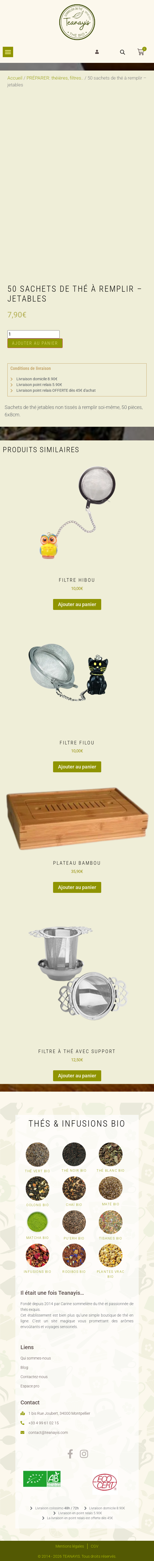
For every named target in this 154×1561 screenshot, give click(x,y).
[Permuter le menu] (8, 52)
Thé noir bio (74, 1171)
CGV (94, 1546)
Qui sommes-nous (36, 1358)
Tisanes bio (110, 1238)
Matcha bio (37, 1238)
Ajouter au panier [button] (77, 604)
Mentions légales (70, 1546)
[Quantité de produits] (33, 334)
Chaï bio (74, 1205)
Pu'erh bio (74, 1238)
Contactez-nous (34, 1377)
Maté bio (110, 1204)
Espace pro (30, 1386)
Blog (24, 1367)
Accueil (14, 78)
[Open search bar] (122, 51)
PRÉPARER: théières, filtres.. (55, 78)
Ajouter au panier (35, 343)
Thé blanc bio (110, 1171)
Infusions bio (37, 1272)
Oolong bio (37, 1205)
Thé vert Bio (37, 1171)
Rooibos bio (74, 1272)
